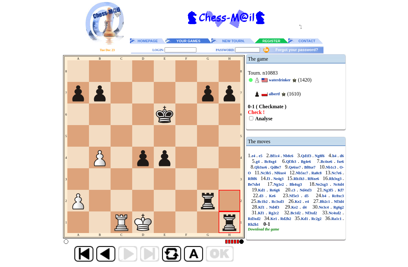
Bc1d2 (296, 213)
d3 (262, 196)
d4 (305, 207)
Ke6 (272, 196)
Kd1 (262, 190)
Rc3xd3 (277, 201)
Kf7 (340, 190)
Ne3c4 (324, 207)
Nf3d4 (338, 201)
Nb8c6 (288, 156)
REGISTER (271, 41)
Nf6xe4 (280, 173)
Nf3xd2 (310, 213)
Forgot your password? (296, 50)
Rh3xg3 (336, 179)
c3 (294, 190)
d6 (341, 156)
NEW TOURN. (233, 41)
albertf (274, 94)
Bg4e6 (306, 161)
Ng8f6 (320, 156)
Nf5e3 (295, 196)
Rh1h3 (299, 179)
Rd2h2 (285, 219)
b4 (325, 196)
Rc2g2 (316, 219)
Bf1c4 (275, 156)
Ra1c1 (337, 219)
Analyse (263, 118)
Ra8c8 (316, 173)
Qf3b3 (292, 161)
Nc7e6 (337, 173)
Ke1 (274, 219)
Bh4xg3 (295, 184)
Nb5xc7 (302, 173)
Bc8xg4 (270, 161)
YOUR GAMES (188, 41)
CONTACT (306, 41)
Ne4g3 (278, 179)
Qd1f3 (307, 156)
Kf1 (262, 207)
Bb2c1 (325, 201)
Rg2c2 (273, 213)
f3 (269, 179)
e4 (254, 156)
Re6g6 (274, 190)
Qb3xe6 (261, 167)
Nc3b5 (266, 173)
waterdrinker (280, 80)
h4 (334, 156)
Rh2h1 (254, 224)
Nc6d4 (337, 184)
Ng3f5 (329, 190)
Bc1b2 (263, 201)
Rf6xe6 (313, 179)
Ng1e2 (280, 184)
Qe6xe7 (295, 167)
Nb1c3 (331, 167)
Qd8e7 (275, 167)
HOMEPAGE (148, 41)
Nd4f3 (274, 207)
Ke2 (299, 201)
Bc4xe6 (327, 161)
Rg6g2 (338, 207)
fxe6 (339, 161)
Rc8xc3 (337, 196)
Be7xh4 (255, 184)
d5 (306, 196)
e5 (260, 156)
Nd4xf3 (305, 190)
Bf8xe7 (309, 167)
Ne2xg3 (323, 184)
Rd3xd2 (255, 219)
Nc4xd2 (336, 213)
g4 (259, 161)
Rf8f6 (253, 179)
